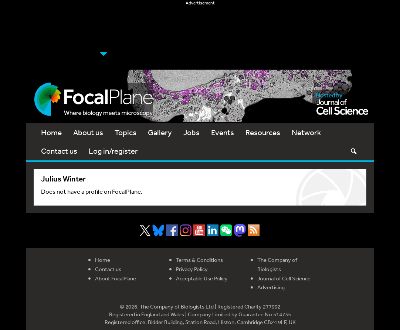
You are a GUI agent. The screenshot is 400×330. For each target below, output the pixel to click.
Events (222, 132)
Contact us (59, 151)
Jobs (191, 132)
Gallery (160, 132)
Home (51, 132)
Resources (262, 132)
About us (88, 132)
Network (306, 132)
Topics (125, 132)
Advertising (271, 287)
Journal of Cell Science (284, 278)
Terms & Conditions (199, 259)
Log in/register (113, 151)
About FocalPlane (115, 278)
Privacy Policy (192, 269)
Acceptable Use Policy (202, 278)
